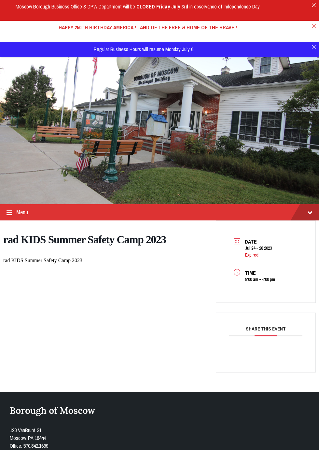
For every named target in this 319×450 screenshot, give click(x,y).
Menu (159, 186)
